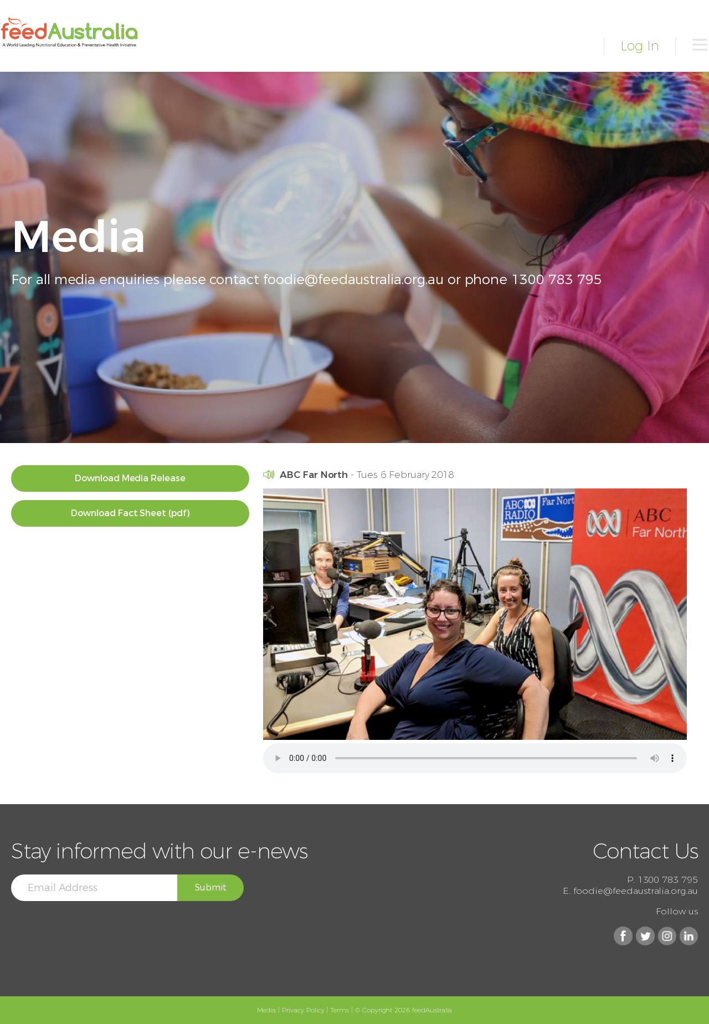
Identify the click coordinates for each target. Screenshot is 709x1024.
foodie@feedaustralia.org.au (353, 279)
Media (266, 1010)
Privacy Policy (303, 1010)
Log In (639, 46)
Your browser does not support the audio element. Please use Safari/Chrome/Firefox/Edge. (475, 758)
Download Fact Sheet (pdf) (130, 513)
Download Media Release (130, 478)
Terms (339, 1010)
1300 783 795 (556, 279)
